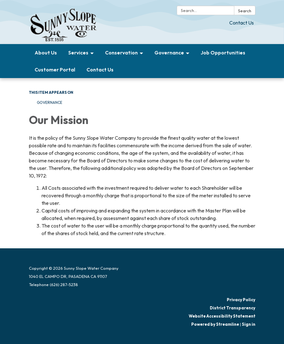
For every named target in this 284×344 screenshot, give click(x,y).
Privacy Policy (241, 299)
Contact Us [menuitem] (100, 69)
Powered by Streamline (215, 324)
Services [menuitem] (78, 52)
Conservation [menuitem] (121, 52)
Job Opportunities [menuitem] (223, 52)
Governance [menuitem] (169, 52)
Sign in (248, 324)
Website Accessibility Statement (222, 316)
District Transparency (232, 307)
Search (244, 10)
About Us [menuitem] (46, 52)
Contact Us (241, 23)
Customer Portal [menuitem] (55, 69)
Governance (49, 102)
